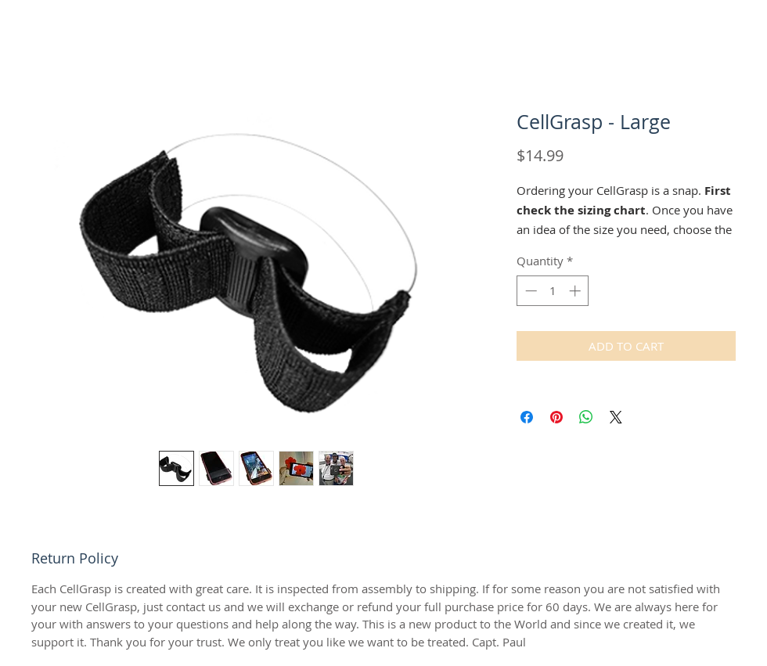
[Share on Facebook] (526, 417)
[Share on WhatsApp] (586, 417)
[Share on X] (616, 417)
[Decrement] (529, 290)
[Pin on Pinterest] (556, 417)
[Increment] (576, 290)
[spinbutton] (553, 290)
